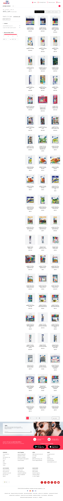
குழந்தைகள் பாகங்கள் (21, 455)
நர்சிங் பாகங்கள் (35, 471)
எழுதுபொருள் (30, 26)
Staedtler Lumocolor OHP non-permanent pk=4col (30, 346)
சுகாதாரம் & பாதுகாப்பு (36, 472)
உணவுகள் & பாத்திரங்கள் (22, 472)
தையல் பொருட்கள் (6, 469)
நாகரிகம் (48, 457)
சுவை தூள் (34, 457)
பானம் (19, 475)
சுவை (4, 461)
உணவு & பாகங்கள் (21, 460)
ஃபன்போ (4, 463)
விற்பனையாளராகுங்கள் (28, 493)
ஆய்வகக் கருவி (35, 469)
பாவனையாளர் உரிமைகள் (53, 493)
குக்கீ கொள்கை (50, 495)
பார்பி (4, 455)
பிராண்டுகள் (7, 9)
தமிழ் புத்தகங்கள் (50, 458)
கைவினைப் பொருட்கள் (7, 472)
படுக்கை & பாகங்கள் (35, 474)
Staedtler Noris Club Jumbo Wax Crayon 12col (55, 187)
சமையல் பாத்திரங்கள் (21, 474)
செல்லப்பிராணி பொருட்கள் (52, 461)
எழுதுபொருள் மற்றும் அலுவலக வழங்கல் (9, 27)
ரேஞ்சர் (4, 464)
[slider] (3, 34)
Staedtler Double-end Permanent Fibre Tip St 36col (55, 325)
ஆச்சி (4, 460)
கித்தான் (4, 475)
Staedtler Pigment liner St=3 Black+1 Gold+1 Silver (55, 346)
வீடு (3, 9)
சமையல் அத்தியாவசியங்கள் (37, 460)
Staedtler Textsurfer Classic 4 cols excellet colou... (55, 28)
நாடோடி (4, 458)
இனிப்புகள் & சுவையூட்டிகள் (37, 458)
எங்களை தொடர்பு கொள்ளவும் (14, 495)
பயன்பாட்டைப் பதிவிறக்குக (43, 493)
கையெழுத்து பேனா (55, 364)
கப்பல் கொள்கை (44, 495)
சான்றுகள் (40, 497)
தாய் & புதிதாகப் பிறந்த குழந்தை (23, 458)
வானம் (48, 455)
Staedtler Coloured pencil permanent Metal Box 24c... (42, 147)
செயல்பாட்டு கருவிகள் (21, 457)
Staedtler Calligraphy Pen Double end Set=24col (55, 366)
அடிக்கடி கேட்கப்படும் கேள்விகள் (26, 495)
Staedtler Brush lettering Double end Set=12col (42, 387)
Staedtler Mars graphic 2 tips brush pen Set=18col (30, 407)
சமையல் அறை (20, 469)
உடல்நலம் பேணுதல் (35, 475)
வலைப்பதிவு (35, 493)
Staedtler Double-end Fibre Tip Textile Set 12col (30, 325)
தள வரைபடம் (35, 497)
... (33, 417)
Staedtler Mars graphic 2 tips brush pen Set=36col (55, 387)
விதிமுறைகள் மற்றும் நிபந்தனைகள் (26, 497)
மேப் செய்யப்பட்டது (6, 457)
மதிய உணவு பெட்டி (21, 471)
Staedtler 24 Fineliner (30, 48)
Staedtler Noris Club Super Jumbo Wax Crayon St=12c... (30, 208)
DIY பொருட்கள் (5, 474)
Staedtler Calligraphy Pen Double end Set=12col (30, 387)
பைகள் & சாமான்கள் (50, 460)
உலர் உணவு (34, 455)
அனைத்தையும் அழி (16, 16)
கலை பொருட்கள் (43, 145)
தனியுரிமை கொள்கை (36, 495)
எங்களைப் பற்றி (7, 493)
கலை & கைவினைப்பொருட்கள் (7, 25)
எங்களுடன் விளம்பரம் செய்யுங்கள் (17, 493)
